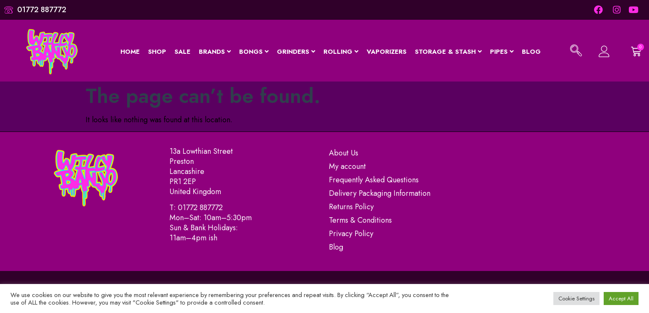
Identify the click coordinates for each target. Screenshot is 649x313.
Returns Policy (351, 206)
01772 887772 (200, 207)
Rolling (340, 51)
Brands (215, 51)
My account (347, 166)
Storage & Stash (448, 51)
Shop (157, 51)
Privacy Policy (351, 233)
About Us (343, 152)
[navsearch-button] (576, 51)
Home (130, 51)
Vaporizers (387, 51)
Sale (182, 51)
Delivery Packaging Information (379, 193)
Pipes (501, 51)
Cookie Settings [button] (576, 298)
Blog (531, 51)
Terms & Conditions (360, 220)
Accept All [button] (621, 298)
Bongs (253, 51)
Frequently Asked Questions (374, 179)
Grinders (296, 51)
